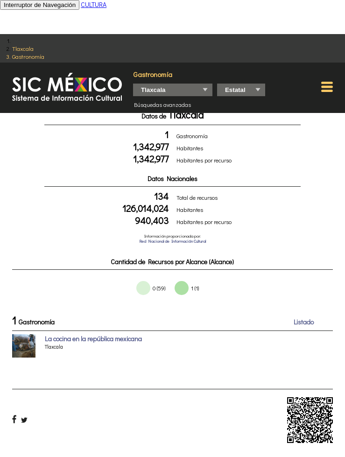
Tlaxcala (23, 48)
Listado (304, 321)
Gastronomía (28, 56)
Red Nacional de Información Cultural (172, 241)
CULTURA (93, 4)
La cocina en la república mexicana (93, 338)
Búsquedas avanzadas (162, 104)
